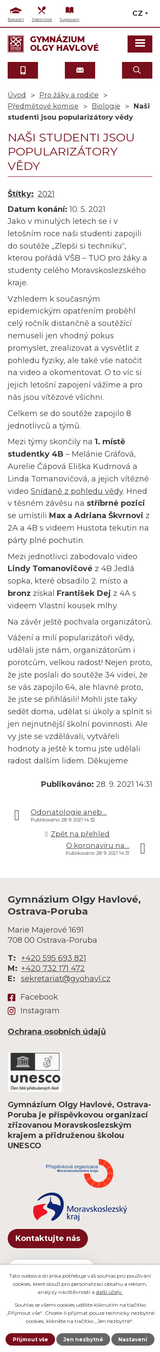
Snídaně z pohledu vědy (77, 491)
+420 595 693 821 (53, 958)
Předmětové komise (43, 106)
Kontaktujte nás (47, 1238)
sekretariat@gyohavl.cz (66, 978)
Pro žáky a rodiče (69, 95)
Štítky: (21, 194)
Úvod (17, 95)
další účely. (109, 1292)
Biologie (106, 106)
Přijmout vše (30, 1339)
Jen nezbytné (83, 1339)
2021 (46, 194)
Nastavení (132, 1339)
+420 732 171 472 (53, 968)
